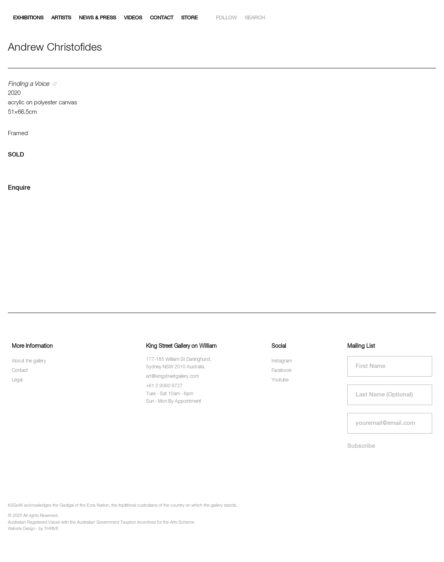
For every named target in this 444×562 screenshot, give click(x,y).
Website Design (21, 529)
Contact (161, 18)
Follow (226, 18)
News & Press (97, 18)
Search (255, 18)
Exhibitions (28, 18)
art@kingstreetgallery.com (172, 376)
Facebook (282, 370)
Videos (133, 18)
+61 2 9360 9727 (164, 386)
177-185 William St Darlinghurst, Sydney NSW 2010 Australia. (179, 363)
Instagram (282, 361)
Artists (61, 18)
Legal (17, 380)
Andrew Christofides (55, 47)
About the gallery (29, 361)
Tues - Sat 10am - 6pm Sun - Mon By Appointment (173, 398)
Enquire (19, 188)
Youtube (280, 380)
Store (189, 18)
